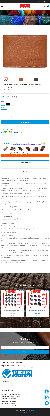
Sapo (28, 412)
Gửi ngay (25, 352)
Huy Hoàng (12, 311)
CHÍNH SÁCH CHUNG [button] (25, 386)
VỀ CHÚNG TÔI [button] (25, 382)
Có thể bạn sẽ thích (25, 285)
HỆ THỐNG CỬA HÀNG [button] (7, 390)
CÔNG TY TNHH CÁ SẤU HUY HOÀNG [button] (11, 362)
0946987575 (9, 129)
